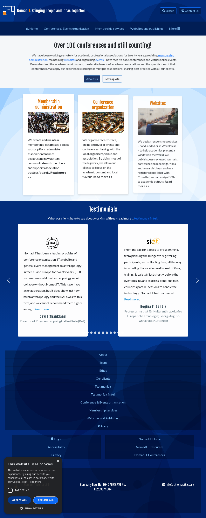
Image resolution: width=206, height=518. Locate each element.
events (100, 60)
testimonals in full (145, 218)
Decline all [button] (46, 500)
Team (103, 362)
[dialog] (33, 485)
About (103, 354)
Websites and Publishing (103, 418)
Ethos (103, 370)
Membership (109, 28)
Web (146, 28)
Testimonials (103, 386)
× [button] (57, 461)
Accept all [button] (19, 500)
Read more (41, 309)
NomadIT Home (150, 439)
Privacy (103, 426)
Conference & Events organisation (103, 402)
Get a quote (111, 78)
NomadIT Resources (149, 447)
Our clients (103, 378)
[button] (8, 280)
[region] (103, 280)
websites (72, 60)
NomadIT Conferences (149, 455)
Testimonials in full (103, 394)
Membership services (103, 410)
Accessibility (56, 447)
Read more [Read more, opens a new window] (35, 481)
